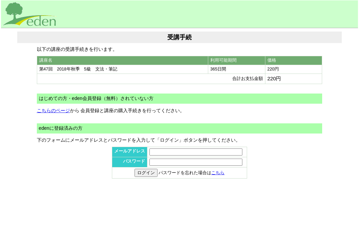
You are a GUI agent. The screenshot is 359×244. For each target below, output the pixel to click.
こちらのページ (53, 110)
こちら (217, 172)
